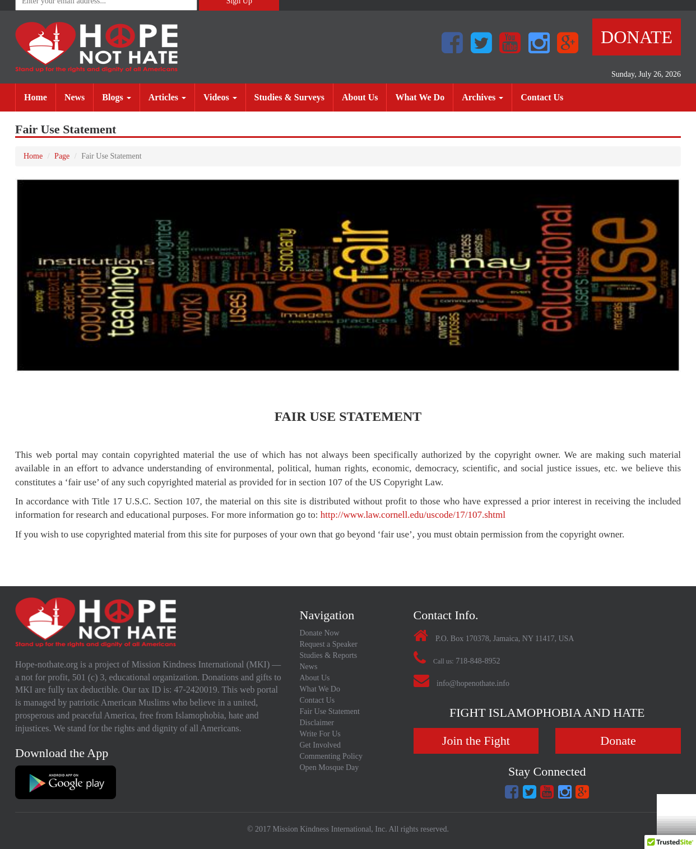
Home (39, 96)
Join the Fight (476, 741)
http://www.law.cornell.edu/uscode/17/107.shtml (413, 514)
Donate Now (320, 633)
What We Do (424, 96)
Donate (636, 37)
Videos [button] (220, 97)
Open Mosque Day (329, 767)
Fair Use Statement (330, 711)
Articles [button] (167, 97)
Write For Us (320, 734)
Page (61, 156)
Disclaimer (317, 722)
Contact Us (546, 96)
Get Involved (320, 745)
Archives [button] (482, 97)
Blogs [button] (116, 97)
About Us (364, 96)
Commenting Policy (331, 756)
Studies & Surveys (293, 96)
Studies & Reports (329, 655)
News (78, 96)
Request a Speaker (329, 644)
